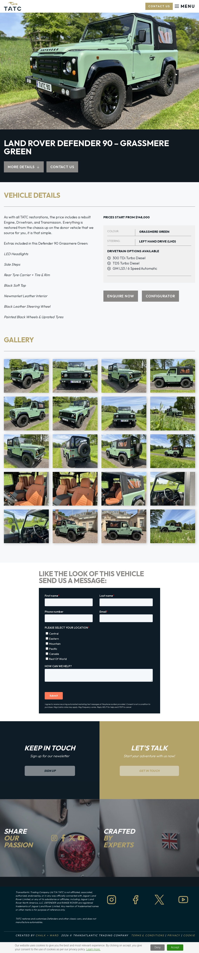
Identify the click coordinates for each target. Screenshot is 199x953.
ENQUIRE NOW (120, 296)
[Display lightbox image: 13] (26, 489)
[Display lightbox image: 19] (123, 526)
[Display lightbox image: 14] (75, 489)
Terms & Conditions (147, 935)
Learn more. (93, 949)
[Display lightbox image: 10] (75, 451)
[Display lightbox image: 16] (172, 489)
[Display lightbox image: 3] (123, 376)
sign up (50, 771)
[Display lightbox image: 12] (172, 451)
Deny (157, 947)
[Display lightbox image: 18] (75, 526)
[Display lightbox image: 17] (26, 526)
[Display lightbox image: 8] (172, 413)
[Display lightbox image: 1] (26, 376)
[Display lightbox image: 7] (123, 413)
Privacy (173, 935)
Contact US (159, 6)
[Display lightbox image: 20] (172, 526)
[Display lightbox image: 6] (75, 413)
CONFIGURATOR (160, 296)
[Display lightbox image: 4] (172, 376)
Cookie (189, 935)
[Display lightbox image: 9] (26, 451)
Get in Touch (149, 771)
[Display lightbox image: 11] (123, 451)
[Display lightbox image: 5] (26, 413)
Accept (175, 947)
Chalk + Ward (47, 935)
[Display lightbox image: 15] (123, 489)
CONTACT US (62, 167)
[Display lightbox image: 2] (75, 376)
